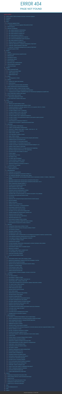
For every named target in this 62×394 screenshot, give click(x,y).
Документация (10, 101)
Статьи (7, 100)
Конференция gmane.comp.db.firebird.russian (17, 139)
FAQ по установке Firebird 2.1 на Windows (16, 161)
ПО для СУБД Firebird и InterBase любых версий (17, 93)
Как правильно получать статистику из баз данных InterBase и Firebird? (22, 227)
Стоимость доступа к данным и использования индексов (19, 297)
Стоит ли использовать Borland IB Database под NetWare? (19, 361)
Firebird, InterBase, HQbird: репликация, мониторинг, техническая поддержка (20, 16)
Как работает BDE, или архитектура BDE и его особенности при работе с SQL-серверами (25, 193)
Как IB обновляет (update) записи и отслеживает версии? (19, 246)
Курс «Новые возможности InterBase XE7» (17, 33)
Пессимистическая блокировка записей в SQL (17, 185)
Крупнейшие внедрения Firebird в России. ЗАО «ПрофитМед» (20, 149)
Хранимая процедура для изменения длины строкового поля (20, 212)
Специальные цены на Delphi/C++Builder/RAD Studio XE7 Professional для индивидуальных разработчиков (29, 91)
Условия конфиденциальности (12, 386)
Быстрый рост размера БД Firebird (15, 296)
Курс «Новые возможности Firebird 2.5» (16, 35)
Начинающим (10, 124)
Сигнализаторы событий (12, 59)
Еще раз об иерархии (13, 200)
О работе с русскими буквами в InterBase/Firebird (18, 127)
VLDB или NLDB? (12, 335)
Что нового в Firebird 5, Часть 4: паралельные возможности (20, 115)
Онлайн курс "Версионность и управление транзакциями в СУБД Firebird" (22, 43)
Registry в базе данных (13, 202)
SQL (8, 256)
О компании (8, 18)
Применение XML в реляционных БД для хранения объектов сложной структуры (24, 198)
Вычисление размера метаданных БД (16, 369)
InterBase (9, 79)
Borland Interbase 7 (12, 83)
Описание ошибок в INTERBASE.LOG (16, 352)
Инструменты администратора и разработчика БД (17, 54)
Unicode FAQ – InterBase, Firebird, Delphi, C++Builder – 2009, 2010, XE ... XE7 (23, 129)
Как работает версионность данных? (15, 244)
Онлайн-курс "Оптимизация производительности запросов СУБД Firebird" (22, 47)
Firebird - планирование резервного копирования (18, 368)
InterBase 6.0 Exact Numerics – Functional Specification (19, 205)
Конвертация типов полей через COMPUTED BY (18, 215)
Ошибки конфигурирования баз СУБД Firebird (17, 371)
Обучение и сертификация (12, 28)
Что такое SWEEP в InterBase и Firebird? (16, 239)
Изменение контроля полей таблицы (15, 214)
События (8, 373)
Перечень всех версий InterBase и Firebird (16, 103)
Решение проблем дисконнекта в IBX (16, 268)
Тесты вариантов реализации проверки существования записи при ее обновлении (24, 306)
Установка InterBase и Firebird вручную (16, 125)
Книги (7, 388)
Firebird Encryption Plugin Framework (14, 95)
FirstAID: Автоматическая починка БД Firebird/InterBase (18, 86)
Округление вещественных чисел (15, 217)
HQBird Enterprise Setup (13, 74)
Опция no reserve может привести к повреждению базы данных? (21, 366)
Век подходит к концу (13, 156)
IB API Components (11, 60)
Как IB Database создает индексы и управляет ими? (18, 250)
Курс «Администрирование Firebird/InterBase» (17, 30)
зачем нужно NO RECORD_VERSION (16, 253)
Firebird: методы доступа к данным (15, 287)
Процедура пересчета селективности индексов (17, 313)
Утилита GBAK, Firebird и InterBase (15, 321)
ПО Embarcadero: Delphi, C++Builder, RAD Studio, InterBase (18, 88)
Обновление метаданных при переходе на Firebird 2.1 (19, 163)
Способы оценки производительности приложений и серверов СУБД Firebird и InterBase (25, 282)
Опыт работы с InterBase (13, 347)
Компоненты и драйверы (12, 166)
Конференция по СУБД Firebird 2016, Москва (16, 381)
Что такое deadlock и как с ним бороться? (16, 251)
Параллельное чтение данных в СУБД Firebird (17, 113)
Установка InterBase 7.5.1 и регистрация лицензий (18, 141)
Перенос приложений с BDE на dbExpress (16, 188)
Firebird (9, 76)
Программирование (11, 170)
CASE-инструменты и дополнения (14, 64)
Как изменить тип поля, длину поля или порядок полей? (19, 210)
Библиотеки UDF (11, 55)
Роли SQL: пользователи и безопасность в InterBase (18, 330)
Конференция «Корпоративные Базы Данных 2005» (17, 374)
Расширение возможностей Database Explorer (17, 354)
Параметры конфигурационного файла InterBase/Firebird (19, 349)
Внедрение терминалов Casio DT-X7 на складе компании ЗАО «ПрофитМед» (23, 148)
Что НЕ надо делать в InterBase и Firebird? (17, 134)
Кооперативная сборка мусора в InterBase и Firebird (18, 226)
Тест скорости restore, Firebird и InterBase (16, 284)
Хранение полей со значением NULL (16, 203)
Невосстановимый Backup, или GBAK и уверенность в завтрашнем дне (22, 342)
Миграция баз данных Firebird (13, 48)
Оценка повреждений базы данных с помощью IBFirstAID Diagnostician (22, 320)
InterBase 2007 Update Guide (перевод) (16, 81)
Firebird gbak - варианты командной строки (17, 364)
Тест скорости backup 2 (13, 275)
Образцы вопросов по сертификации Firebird (17, 42)
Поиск (7, 385)
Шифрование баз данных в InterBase (16, 323)
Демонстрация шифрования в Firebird (16, 96)
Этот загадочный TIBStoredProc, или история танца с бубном (20, 175)
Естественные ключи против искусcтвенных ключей (18, 195)
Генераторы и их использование (15, 172)
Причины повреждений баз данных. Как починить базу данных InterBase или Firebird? (25, 318)
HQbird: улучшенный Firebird (13, 69)
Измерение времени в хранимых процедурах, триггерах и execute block (22, 272)
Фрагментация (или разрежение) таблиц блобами (18, 292)
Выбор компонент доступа (14, 168)
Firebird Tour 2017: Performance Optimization (16, 383)
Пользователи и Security (12, 57)
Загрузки (7, 50)
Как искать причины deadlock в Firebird (16, 255)
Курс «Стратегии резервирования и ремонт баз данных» (19, 38)
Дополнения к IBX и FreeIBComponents (15, 62)
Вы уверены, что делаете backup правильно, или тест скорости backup (22, 316)
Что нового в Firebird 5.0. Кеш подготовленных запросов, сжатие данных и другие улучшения (26, 117)
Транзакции (10, 224)
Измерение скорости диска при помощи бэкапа (17, 362)
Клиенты (7, 19)
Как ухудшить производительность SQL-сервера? (18, 299)
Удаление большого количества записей (16, 289)
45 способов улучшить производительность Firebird (18, 311)
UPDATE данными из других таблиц (15, 267)
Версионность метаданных (14, 248)
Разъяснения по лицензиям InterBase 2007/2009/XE (18, 84)
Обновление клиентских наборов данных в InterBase (18, 190)
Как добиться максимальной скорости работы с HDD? (19, 303)
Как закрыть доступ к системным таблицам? (17, 359)
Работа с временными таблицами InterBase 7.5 (17, 183)
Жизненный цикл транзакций (14, 241)
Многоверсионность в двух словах (15, 232)
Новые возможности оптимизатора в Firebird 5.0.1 (18, 120)
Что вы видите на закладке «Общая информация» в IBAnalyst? (20, 238)
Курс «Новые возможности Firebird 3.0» (16, 40)
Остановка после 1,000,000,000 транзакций (17, 357)
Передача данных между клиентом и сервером (17, 191)
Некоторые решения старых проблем (16, 294)
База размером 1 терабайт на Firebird (16, 277)
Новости (7, 390)
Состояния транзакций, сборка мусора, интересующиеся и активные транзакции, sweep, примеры (27, 243)
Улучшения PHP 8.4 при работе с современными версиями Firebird (21, 122)
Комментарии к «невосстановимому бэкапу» (17, 344)
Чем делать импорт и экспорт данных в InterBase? (18, 325)
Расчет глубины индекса (13, 291)
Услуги (7, 21)
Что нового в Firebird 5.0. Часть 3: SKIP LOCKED (18, 112)
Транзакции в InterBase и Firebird (15, 231)
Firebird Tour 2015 (11, 378)
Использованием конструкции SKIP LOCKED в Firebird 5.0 (19, 222)
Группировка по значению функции (15, 265)
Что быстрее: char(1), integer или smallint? (16, 308)
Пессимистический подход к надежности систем (18, 332)
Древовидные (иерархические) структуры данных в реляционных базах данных (23, 179)
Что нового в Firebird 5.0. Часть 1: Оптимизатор (17, 110)
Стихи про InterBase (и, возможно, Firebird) (17, 160)
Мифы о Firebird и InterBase (14, 136)
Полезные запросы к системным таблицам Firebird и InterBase (20, 337)
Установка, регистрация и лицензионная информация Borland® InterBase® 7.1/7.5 (24, 144)
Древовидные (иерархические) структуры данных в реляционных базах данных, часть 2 (25, 181)
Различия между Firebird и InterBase (15, 108)
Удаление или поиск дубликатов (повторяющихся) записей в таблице (22, 263)
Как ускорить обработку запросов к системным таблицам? (20, 301)
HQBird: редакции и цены (13, 72)
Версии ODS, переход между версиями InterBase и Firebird (20, 105)
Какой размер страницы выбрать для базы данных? (18, 356)
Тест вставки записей (13, 309)
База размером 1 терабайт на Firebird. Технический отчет (19, 279)
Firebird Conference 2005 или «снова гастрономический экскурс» (20, 376)
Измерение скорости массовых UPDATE (16, 304)
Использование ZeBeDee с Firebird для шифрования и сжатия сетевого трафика (24, 333)
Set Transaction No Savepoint (14, 229)
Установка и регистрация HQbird (15, 71)
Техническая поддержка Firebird (13, 23)
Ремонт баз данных (11, 26)
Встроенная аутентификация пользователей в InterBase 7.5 (20, 173)
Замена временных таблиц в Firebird (15, 186)
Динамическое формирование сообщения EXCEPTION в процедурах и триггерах (24, 260)
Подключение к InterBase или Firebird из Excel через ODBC (20, 340)
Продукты (8, 67)
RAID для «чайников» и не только (15, 328)
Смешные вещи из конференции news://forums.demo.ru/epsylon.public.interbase (23, 137)
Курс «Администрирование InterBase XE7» (17, 31)
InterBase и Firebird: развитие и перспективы (17, 146)
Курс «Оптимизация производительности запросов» (18, 36)
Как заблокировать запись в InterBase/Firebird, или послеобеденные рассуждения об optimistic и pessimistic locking (30, 234)
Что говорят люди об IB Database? (15, 158)
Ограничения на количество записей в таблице (17, 345)
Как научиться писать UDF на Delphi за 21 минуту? (18, 151)
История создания (12, 153)
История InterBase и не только (14, 154)
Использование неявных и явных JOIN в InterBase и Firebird (20, 258)
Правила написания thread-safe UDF (15, 270)
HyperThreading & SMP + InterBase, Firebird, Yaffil (18, 280)
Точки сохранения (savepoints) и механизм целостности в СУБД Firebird (22, 236)
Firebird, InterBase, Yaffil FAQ (14, 132)
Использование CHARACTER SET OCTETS (17, 207)
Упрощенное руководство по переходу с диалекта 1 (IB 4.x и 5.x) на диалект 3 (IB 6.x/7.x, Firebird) (27, 107)
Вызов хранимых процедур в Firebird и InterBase (18, 219)
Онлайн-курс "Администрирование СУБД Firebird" (18, 45)
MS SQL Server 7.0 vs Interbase (14, 165)
